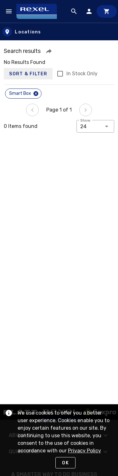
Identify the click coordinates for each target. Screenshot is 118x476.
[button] (48, 51)
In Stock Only (82, 74)
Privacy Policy (84, 451)
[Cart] (107, 11)
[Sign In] (89, 11)
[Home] (39, 11)
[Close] (36, 93)
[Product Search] (73, 11)
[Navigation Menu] (8, 11)
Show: (85, 120)
